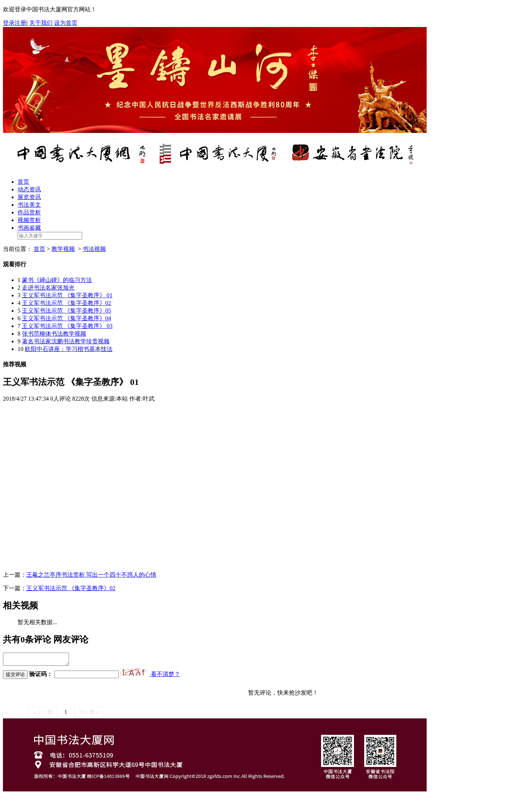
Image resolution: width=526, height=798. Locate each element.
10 (20, 349)
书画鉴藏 (29, 228)
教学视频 (63, 249)
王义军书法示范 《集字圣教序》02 (66, 303)
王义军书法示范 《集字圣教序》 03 (67, 326)
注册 (20, 23)
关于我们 (41, 23)
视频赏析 (29, 220)
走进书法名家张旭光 (48, 288)
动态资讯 (29, 189)
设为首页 (65, 23)
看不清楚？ (150, 676)
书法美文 (29, 205)
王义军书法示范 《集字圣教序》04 (66, 318)
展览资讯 (29, 197)
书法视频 (94, 249)
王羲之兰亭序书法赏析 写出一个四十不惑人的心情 (91, 575)
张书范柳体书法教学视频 (54, 334)
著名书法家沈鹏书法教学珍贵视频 (66, 341)
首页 (23, 182)
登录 (9, 23)
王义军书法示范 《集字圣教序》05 (66, 311)
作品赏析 (29, 212)
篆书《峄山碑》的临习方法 (57, 280)
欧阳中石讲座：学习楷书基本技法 (69, 349)
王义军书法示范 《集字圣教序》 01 (67, 295)
